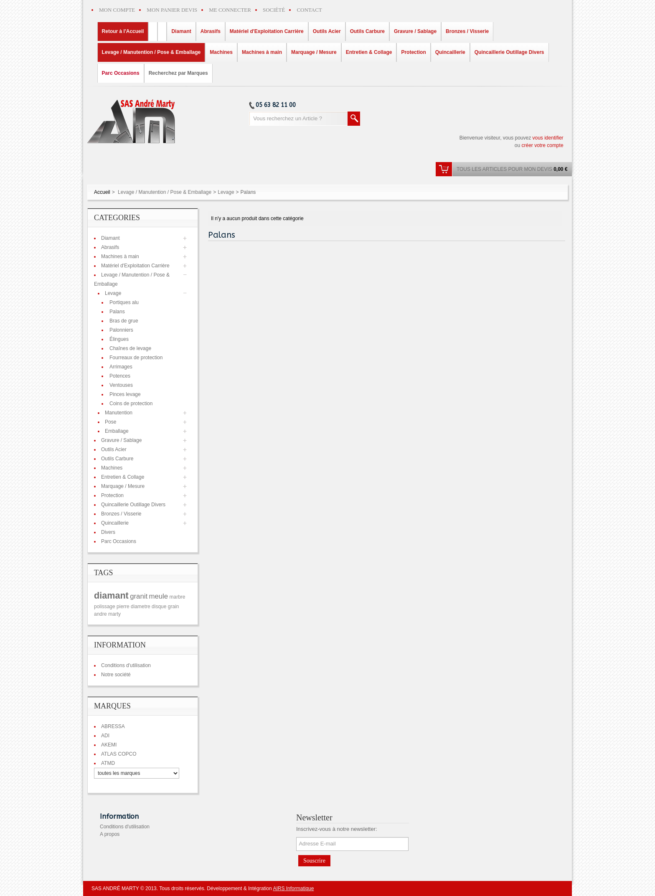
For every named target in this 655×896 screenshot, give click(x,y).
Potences (119, 376)
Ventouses (121, 385)
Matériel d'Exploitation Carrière (135, 266)
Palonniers (121, 330)
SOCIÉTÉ (274, 10)
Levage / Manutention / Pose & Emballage (164, 192)
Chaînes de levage (130, 348)
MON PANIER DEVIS (172, 10)
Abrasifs (110, 247)
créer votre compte (543, 145)
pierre (123, 606)
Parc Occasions (118, 541)
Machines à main (120, 256)
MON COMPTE (117, 10)
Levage (226, 192)
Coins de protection (130, 403)
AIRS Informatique (293, 888)
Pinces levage (125, 394)
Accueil (102, 192)
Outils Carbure (117, 459)
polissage (104, 606)
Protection (112, 495)
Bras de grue (123, 321)
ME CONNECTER (230, 10)
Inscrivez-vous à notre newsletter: (336, 829)
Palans (117, 312)
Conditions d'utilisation (126, 665)
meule (158, 596)
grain (173, 606)
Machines (111, 468)
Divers (108, 532)
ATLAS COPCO (118, 754)
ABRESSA (113, 726)
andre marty (107, 614)
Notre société (116, 675)
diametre (140, 606)
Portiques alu (124, 302)
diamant (111, 595)
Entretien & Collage (122, 477)
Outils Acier (114, 449)
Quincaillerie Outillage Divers (133, 505)
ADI (105, 736)
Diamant (110, 238)
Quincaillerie (115, 523)
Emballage (117, 431)
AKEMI (109, 745)
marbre (177, 597)
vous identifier (548, 138)
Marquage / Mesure (123, 486)
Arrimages (120, 367)
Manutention (118, 413)
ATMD (108, 763)
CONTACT (309, 10)
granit (138, 596)
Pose (110, 422)
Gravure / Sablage (121, 440)
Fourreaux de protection (135, 357)
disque (159, 606)
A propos (109, 834)
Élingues (119, 339)
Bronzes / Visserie (121, 514)
